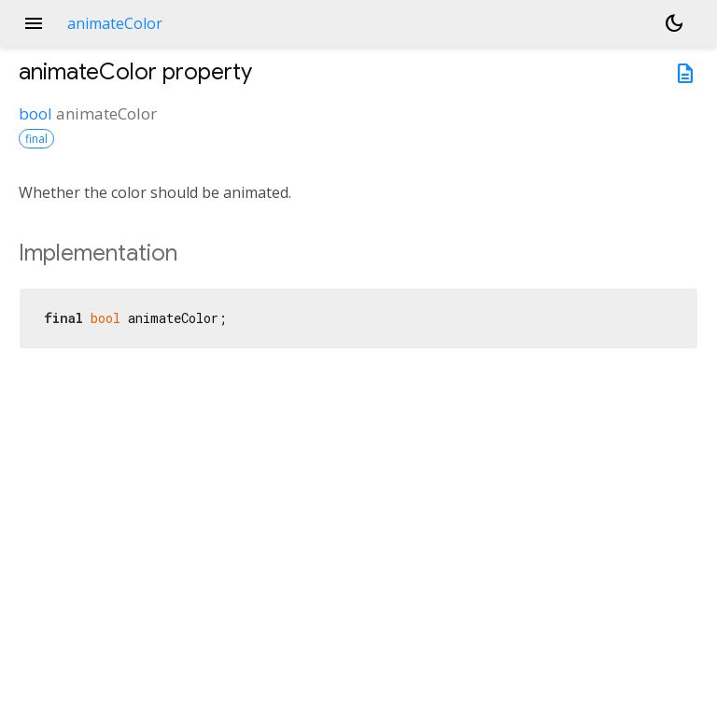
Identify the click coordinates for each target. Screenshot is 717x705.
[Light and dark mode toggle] (674, 23)
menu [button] (33, 23)
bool (35, 113)
